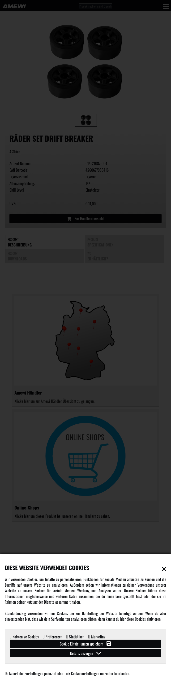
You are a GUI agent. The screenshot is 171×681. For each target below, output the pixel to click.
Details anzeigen (85, 653)
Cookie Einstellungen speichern (85, 644)
